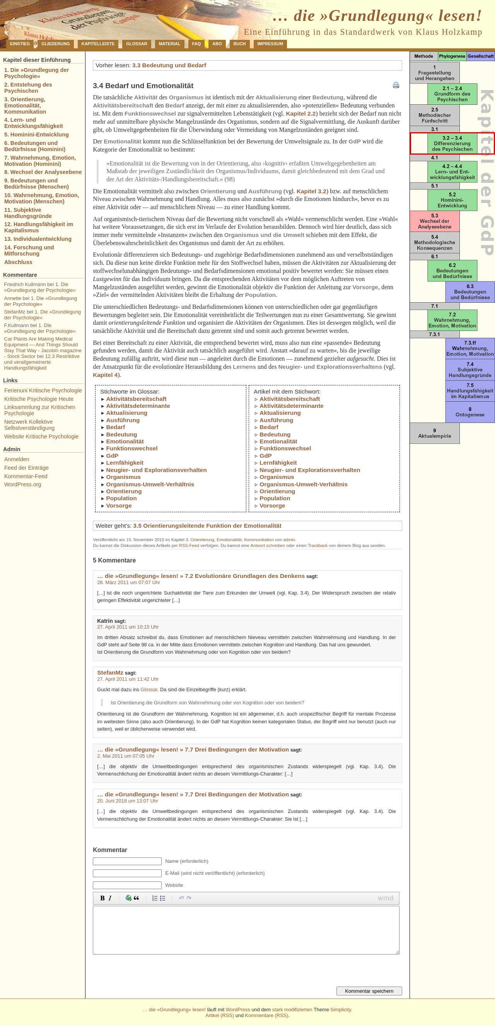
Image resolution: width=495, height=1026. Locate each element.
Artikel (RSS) (219, 1015)
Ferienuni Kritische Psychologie (43, 390)
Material (170, 43)
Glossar (136, 43)
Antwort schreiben (268, 545)
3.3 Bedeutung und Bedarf (169, 65)
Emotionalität (124, 441)
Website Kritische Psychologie (41, 436)
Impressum (270, 43)
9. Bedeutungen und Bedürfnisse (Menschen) (36, 183)
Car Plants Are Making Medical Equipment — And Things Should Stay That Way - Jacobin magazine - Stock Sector (43, 347)
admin (289, 539)
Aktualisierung (126, 412)
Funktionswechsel (131, 448)
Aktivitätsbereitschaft (136, 398)
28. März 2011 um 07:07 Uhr (128, 582)
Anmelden (16, 459)
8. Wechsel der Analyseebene (43, 172)
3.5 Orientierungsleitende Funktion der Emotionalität (207, 525)
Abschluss (18, 262)
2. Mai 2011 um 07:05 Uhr (125, 756)
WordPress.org (22, 484)
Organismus (123, 477)
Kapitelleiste (98, 43)
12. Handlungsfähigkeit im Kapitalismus (38, 227)
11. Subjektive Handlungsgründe (28, 213)
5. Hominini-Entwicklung (36, 134)
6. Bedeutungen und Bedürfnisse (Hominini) (34, 146)
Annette (13, 298)
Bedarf (115, 427)
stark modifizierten (292, 1009)
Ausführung (123, 420)
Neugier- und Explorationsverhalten (156, 470)
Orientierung (124, 491)
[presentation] (151, 971)
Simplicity (340, 1009)
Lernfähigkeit (124, 462)
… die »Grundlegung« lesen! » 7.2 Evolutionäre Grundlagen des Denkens (201, 576)
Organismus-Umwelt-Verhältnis (150, 484)
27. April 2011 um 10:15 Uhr (128, 627)
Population (121, 498)
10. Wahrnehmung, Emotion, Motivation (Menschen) (41, 198)
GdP (112, 455)
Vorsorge (118, 505)
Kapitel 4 (105, 375)
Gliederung (55, 43)
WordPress (238, 1009)
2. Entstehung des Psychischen (28, 88)
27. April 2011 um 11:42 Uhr (128, 679)
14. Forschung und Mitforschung (29, 250)
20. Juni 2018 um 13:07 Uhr (127, 801)
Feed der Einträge (26, 468)
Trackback (318, 545)
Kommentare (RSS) (266, 1015)
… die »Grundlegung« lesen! (377, 15)
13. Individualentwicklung (38, 239)
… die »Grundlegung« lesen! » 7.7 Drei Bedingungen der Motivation (193, 749)
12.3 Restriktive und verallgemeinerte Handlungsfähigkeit (42, 362)
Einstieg (20, 43)
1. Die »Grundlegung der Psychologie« (36, 73)
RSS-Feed (189, 545)
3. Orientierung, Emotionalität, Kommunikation (230, 539)
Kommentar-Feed (26, 476)
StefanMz (110, 672)
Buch (240, 43)
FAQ (196, 43)
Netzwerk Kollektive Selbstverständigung (29, 425)
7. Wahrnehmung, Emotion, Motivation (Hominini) (40, 161)
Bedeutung (121, 434)
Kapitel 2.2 (301, 113)
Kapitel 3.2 (311, 191)
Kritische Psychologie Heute (38, 399)
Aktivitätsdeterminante (138, 405)
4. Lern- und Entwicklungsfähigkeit (33, 123)
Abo (217, 43)
